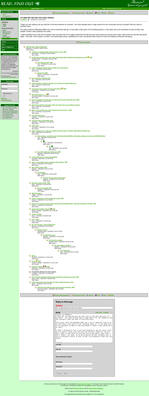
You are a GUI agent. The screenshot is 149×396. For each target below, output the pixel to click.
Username (4, 84)
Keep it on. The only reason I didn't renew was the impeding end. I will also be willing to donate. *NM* (64, 203)
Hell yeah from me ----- (40, 94)
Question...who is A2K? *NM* (41, 183)
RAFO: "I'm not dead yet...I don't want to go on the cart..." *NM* (52, 110)
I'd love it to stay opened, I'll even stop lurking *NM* (49, 89)
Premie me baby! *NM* (41, 266)
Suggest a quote (12, 77)
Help (98, 13)
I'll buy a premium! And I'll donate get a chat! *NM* (48, 198)
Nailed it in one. (42, 230)
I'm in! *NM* (35, 219)
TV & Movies (6, 33)
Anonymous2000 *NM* (44, 188)
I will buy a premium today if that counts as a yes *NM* (49, 52)
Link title (58, 344)
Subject (59, 306)
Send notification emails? (64, 356)
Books (4, 30)
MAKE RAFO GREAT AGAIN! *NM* (43, 209)
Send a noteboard (28, 19)
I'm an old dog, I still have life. (41, 78)
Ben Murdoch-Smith (84, 384)
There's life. (35, 125)
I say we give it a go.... (39, 115)
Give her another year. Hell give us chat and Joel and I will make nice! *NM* (55, 100)
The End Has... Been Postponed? (36, 47)
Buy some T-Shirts (8, 109)
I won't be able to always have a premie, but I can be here (50, 68)
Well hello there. (37, 193)
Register (4, 98)
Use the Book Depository (10, 112)
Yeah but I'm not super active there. (54, 177)
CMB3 (4, 26)
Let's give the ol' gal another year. (42, 120)
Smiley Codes (99, 312)
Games (5, 35)
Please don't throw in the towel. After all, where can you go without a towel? (56, 105)
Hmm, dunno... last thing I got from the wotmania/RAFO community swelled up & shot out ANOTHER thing (71, 136)
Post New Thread (79, 13)
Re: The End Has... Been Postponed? (43, 224)
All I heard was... (65, 250)
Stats (104, 13)
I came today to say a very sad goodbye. (44, 157)
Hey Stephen (41, 172)
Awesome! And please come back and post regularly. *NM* (56, 287)
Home (4, 14)
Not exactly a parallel (55, 240)
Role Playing (6, 37)
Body (58, 313)
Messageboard (7, 16)
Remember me (7, 93)
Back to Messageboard (62, 13)
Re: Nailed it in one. (49, 235)
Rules (112, 13)
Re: (51, 146)
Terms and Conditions (96, 388)
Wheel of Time (7, 32)
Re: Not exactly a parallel (62, 245)
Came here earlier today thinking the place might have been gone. (53, 282)
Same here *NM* (42, 73)
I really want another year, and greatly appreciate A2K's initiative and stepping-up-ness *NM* (62, 57)
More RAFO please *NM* (39, 167)
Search (91, 13)
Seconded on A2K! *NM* (45, 62)
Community (6, 38)
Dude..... (34, 255)
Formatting (106, 312)
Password (4, 89)
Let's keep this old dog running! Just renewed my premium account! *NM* (55, 277)
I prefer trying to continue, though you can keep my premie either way (54, 83)
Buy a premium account (10, 107)
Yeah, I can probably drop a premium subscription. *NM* (50, 162)
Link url (58, 349)
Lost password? (6, 100)
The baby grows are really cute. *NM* (49, 152)
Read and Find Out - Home (31, 3)
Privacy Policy (79, 388)
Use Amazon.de (7, 117)
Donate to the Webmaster (10, 111)
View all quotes (4, 77)
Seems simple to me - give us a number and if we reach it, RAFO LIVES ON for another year (61, 131)
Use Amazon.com (8, 114)
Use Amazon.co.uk (8, 116)
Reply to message (84, 42)
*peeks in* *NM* (37, 214)
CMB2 (4, 24)
